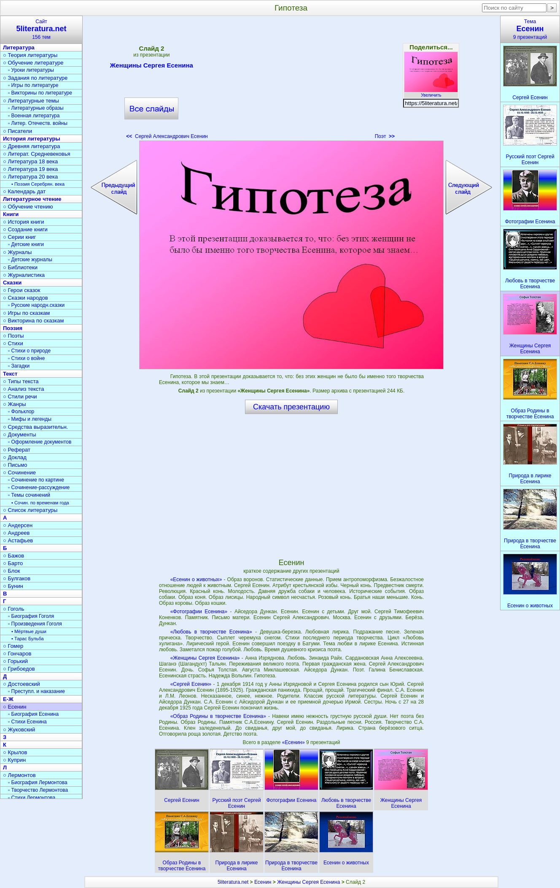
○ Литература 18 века (30, 161)
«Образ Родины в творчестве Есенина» (218, 716)
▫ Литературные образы (36, 108)
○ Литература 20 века (30, 176)
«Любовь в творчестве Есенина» (211, 632)
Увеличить (431, 92)
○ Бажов (13, 555)
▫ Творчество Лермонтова (38, 790)
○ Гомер (13, 646)
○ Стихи (13, 343)
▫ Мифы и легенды (29, 419)
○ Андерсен (17, 525)
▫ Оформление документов (39, 442)
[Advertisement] (291, 80)
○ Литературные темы (31, 100)
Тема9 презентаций (530, 29)
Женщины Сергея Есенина (151, 67)
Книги (11, 214)
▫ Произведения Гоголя (35, 624)
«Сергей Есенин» (191, 684)
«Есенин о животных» (196, 579)
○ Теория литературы (30, 55)
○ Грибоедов (19, 669)
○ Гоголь (13, 609)
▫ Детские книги (26, 244)
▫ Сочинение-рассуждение (39, 487)
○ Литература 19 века (30, 169)
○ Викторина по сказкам (33, 320)
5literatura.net (233, 882)
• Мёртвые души (28, 631)
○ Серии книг (19, 237)
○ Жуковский (19, 729)
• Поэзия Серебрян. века (38, 184)
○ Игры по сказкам (26, 313)
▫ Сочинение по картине (36, 480)
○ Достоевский (21, 684)
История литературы (31, 138)
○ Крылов (15, 752)
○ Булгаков (16, 578)
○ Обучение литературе (33, 63)
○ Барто (13, 563)
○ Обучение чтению (28, 206)
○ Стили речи (20, 396)
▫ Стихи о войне (26, 358)
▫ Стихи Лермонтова (31, 798)
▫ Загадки (19, 366)
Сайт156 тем (41, 29)
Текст (10, 374)
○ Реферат (16, 450)
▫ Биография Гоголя (31, 616)
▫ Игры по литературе (33, 85)
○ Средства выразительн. (35, 427)
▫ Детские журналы (30, 260)
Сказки (12, 282)
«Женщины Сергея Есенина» (205, 658)
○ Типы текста (21, 381)
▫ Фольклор (21, 411)
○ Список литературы (30, 510)
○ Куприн (14, 760)
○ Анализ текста (23, 389)
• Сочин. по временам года (40, 502)
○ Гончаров (17, 653)
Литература (19, 47)
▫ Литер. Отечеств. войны (37, 123)
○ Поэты (13, 336)
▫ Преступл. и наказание (36, 691)
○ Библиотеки (20, 267)
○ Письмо (15, 465)
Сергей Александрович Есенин (166, 136)
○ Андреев (16, 533)
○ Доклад (15, 457)
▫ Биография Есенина (33, 714)
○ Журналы (17, 252)
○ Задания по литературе (35, 78)
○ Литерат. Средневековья (36, 154)
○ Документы (19, 434)
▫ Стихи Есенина (27, 722)
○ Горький (15, 661)
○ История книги (23, 222)
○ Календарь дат (24, 191)
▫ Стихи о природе (29, 351)
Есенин (263, 882)
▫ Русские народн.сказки (36, 305)
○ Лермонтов (19, 775)
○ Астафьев (18, 540)
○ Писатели (17, 131)
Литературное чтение (32, 199)
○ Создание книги (25, 229)
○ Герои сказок (21, 290)
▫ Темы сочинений (29, 495)
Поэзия (12, 328)
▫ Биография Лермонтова (37, 782)
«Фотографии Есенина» (199, 612)
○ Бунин (13, 586)
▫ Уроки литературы (31, 70)
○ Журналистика (24, 275)
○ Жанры (14, 404)
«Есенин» (294, 742)
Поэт (385, 136)
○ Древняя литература (31, 146)
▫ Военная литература (33, 116)
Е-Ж (8, 699)
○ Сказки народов (25, 298)
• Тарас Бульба (27, 638)
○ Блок (11, 571)
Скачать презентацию (291, 407)
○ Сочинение (19, 472)
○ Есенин (14, 707)
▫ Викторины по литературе (40, 93)
